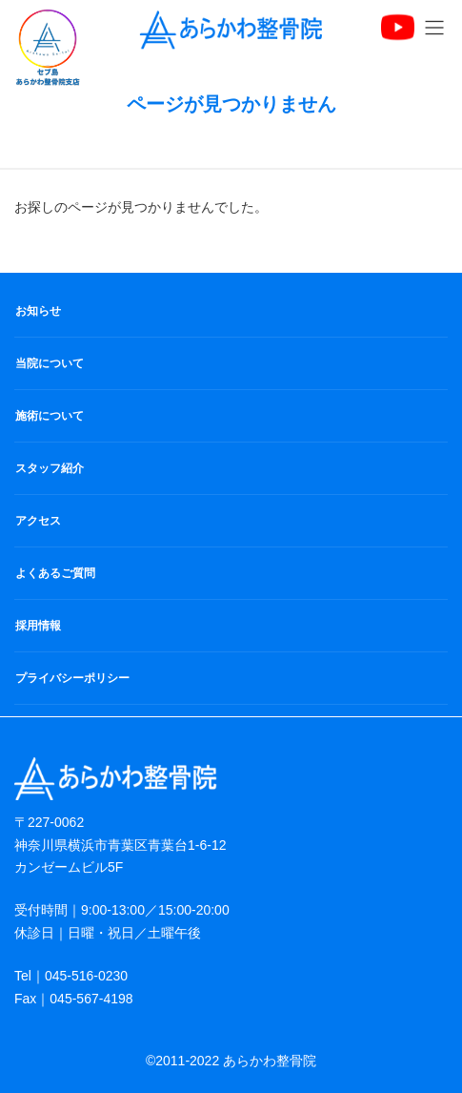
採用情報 (38, 625)
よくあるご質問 (55, 573)
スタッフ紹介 (49, 468)
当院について (49, 363)
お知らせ (38, 311)
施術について (49, 416)
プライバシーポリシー (72, 678)
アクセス (38, 520)
